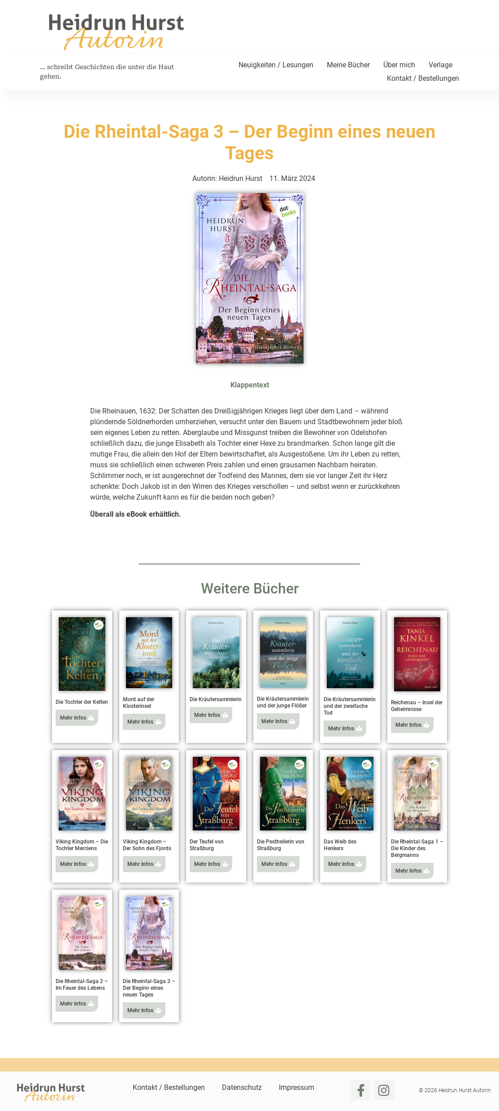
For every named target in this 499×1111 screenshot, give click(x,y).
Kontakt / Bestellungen (423, 78)
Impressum (296, 1087)
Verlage (440, 65)
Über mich (399, 65)
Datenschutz (242, 1087)
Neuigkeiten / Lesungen (276, 65)
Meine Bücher (348, 65)
